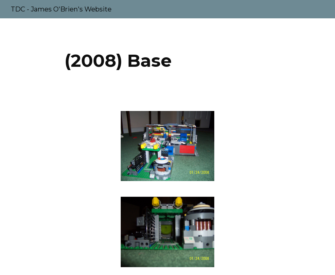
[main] (118, 61)
